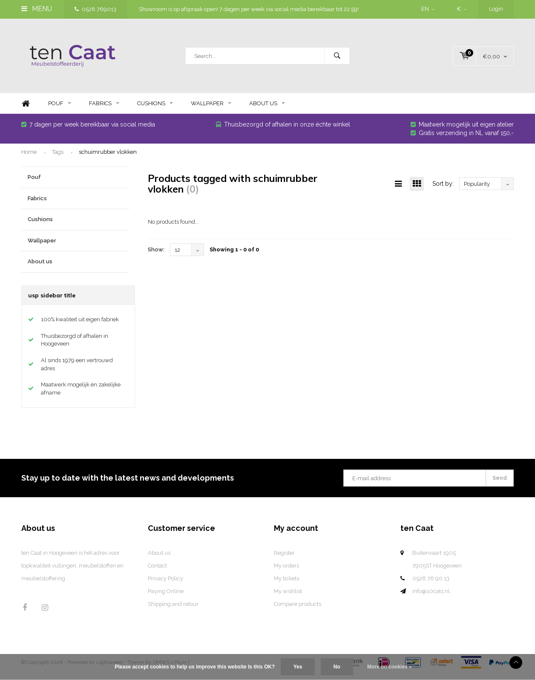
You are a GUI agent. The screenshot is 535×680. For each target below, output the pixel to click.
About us (267, 106)
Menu (36, 9)
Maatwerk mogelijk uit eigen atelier (462, 127)
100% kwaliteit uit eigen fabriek (80, 322)
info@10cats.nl (431, 594)
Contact (157, 568)
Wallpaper (211, 106)
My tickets (286, 581)
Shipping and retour (173, 607)
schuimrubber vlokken (108, 154)
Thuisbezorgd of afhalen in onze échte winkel (283, 127)
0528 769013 (95, 9)
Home (25, 106)
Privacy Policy (165, 581)
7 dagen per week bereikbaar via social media (88, 127)
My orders (286, 568)
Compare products (297, 607)
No (337, 667)
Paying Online (166, 594)
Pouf (59, 106)
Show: (156, 252)
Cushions (155, 106)
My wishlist (288, 594)
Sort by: (443, 186)
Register (284, 556)
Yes (297, 667)
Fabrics (104, 106)
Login (496, 9)
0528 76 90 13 (430, 581)
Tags (57, 154)
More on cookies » (389, 667)
